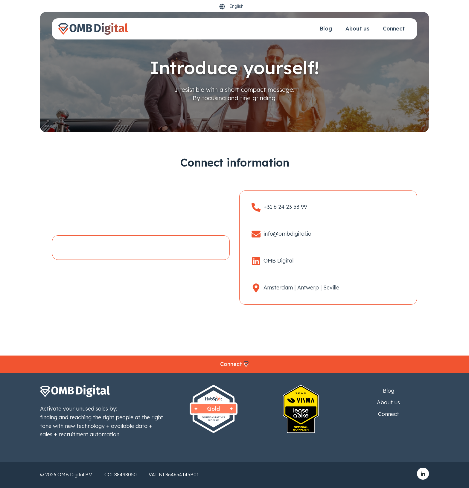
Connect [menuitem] (388, 414)
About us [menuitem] (388, 402)
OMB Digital (278, 260)
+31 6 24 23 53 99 (285, 206)
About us (357, 28)
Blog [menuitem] (388, 390)
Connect (394, 28)
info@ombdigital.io (287, 233)
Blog (325, 28)
